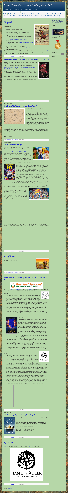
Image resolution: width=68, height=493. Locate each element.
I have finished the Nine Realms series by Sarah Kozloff (20, 106)
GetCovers (6, 446)
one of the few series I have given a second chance (19, 39)
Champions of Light (25, 13)
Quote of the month (9, 256)
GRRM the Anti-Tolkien (50, 13)
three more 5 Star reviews (15, 289)
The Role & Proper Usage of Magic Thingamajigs (37, 13)
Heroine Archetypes (17, 13)
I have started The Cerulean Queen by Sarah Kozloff (19, 415)
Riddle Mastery (10, 13)
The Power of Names (20, 15)
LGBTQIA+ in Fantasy (28, 15)
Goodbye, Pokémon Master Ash (13, 145)
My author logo (8, 442)
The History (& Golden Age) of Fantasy (39, 15)
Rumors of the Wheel (58, 13)
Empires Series (29, 47)
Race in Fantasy (5, 15)
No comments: (16, 56)
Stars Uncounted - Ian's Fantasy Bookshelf (28, 5)
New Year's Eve (8, 22)
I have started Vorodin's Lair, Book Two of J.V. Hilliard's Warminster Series (26, 60)
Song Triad (5, 13)
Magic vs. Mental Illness (57, 15)
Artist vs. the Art (49, 15)
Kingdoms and (23, 47)
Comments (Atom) (10, 488)
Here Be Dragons (12, 15)
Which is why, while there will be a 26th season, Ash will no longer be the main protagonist (17, 150)
